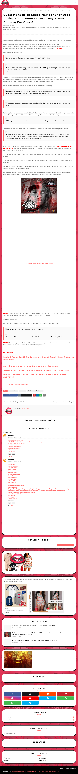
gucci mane (23, 391)
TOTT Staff (25, 408)
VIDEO (29, 391)
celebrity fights (39, 717)
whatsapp (43, 758)
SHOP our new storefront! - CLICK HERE (16, 384)
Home (4, 11)
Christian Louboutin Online (15, 440)
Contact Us (73, 768)
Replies (11, 457)
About (67, 768)
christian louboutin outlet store (16, 443)
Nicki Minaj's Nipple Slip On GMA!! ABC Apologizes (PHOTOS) (33, 625)
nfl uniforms (11, 445)
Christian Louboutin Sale (14, 446)
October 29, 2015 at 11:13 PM (14, 461)
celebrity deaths (13, 391)
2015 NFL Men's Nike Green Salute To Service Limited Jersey (25, 442)
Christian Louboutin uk (14, 448)
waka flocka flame (11, 11)
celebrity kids (39, 720)
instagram (7, 760)
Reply (9, 454)
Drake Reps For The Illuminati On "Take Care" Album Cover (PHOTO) (36, 640)
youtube (43, 760)
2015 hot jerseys (12, 450)
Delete (13, 454)
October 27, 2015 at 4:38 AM (14, 437)
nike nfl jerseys (12, 451)
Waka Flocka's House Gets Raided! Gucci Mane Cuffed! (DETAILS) (35, 375)
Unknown (11, 435)
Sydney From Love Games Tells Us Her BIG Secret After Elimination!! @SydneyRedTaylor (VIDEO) (36, 633)
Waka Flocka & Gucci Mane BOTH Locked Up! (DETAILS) (36, 370)
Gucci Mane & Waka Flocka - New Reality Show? (31, 366)
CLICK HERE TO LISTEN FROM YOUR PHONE (39, 263)
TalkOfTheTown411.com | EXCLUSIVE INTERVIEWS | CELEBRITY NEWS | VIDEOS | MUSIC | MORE (35, 771)
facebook (7, 758)
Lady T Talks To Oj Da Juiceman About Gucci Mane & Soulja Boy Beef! (38, 358)
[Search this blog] (30, 545)
